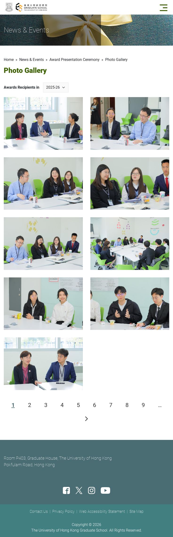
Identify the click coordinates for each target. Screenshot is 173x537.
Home (9, 59)
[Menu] (164, 7)
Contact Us (39, 511)
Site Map (136, 511)
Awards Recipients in (21, 87)
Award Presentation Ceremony (74, 59)
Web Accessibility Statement (102, 511)
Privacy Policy (63, 511)
